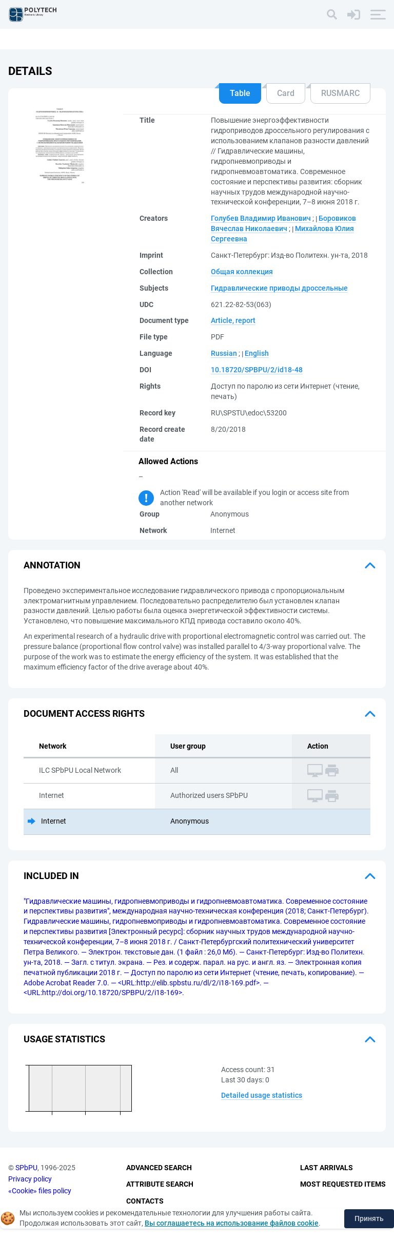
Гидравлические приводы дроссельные (279, 288)
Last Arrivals (326, 1168)
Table (240, 93)
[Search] (332, 14)
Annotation (52, 565)
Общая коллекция (242, 272)
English (257, 353)
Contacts (145, 1201)
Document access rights (84, 713)
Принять (369, 1218)
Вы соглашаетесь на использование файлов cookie (232, 1223)
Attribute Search (159, 1184)
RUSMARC (340, 93)
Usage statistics (64, 1039)
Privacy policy (30, 1179)
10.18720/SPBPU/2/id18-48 (257, 370)
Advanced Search (159, 1168)
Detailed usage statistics (261, 1095)
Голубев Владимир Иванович (261, 218)
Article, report (233, 320)
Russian (224, 353)
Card (285, 93)
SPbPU (26, 1168)
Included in (51, 875)
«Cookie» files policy (39, 1191)
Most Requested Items (343, 1184)
